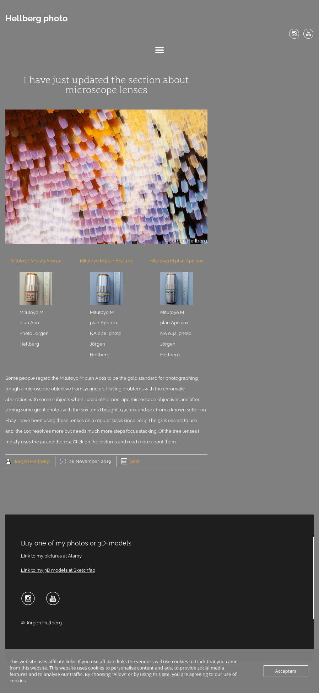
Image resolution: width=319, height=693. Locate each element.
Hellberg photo (36, 18)
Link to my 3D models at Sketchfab (58, 570)
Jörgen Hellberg (32, 461)
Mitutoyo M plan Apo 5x (36, 260)
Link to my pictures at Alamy (51, 556)
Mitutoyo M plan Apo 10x (106, 260)
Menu (159, 50)
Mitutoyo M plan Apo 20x (177, 260)
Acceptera (286, 671)
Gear (135, 461)
